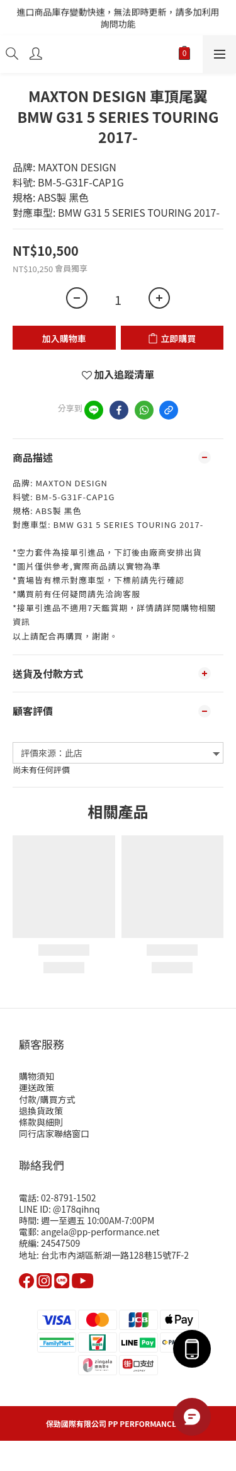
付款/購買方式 (47, 1099)
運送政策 (36, 1087)
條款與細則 (41, 1122)
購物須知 (36, 1076)
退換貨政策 (41, 1110)
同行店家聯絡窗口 (54, 1133)
